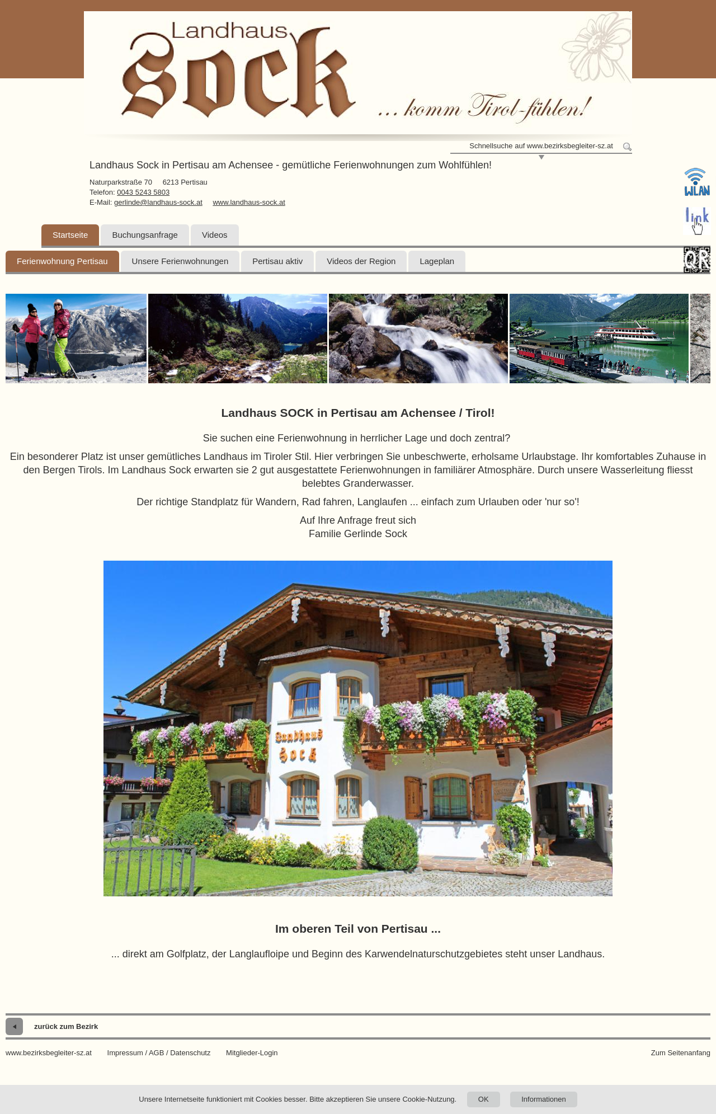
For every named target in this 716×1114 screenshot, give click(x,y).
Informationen (543, 1099)
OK (483, 1099)
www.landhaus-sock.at (249, 202)
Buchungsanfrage (145, 234)
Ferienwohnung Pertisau (62, 261)
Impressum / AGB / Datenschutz (159, 1053)
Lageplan (437, 261)
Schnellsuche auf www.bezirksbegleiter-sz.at (541, 146)
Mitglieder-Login (252, 1053)
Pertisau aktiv (277, 261)
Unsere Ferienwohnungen (180, 261)
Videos (215, 234)
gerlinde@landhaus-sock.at (158, 202)
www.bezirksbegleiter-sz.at (49, 1053)
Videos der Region (361, 261)
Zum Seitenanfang (680, 1053)
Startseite (70, 234)
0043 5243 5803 (143, 192)
